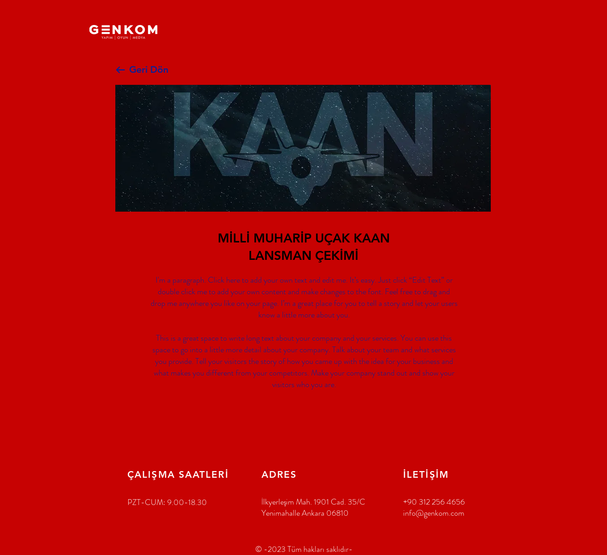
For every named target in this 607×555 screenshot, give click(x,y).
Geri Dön (149, 69)
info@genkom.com (433, 513)
